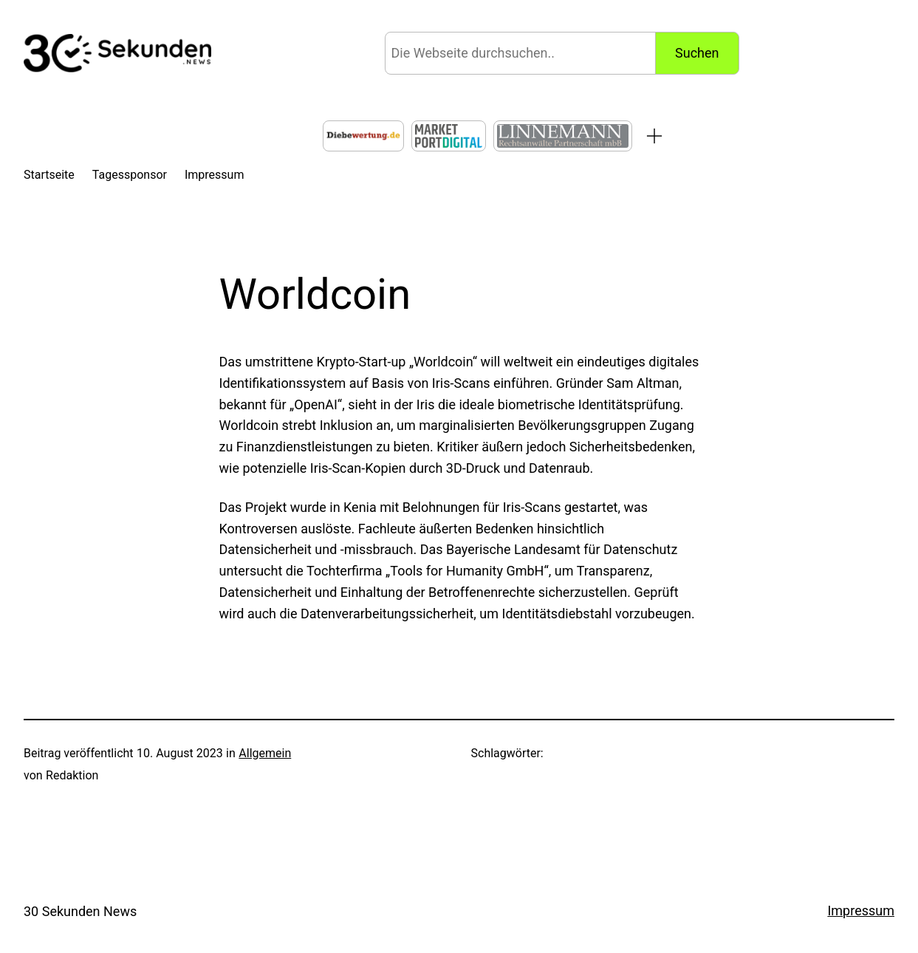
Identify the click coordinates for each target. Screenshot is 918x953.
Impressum (860, 910)
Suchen (697, 53)
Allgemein (265, 753)
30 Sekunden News (80, 911)
